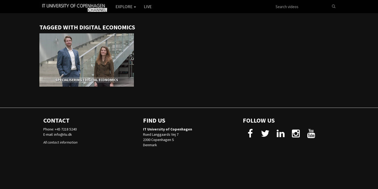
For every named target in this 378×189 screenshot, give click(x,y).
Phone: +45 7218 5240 (60, 129)
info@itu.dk (63, 134)
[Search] (334, 6)
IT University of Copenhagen (167, 129)
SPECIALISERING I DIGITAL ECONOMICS (86, 79)
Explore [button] (126, 6)
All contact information (60, 142)
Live (148, 6)
